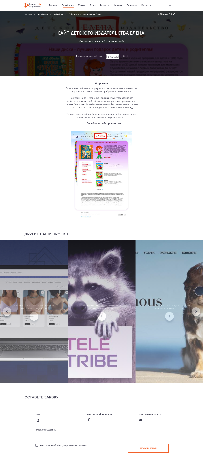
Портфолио (69, 5)
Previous (7, 330)
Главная (55, 5)
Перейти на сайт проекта (101, 123)
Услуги (83, 5)
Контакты (148, 5)
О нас (94, 5)
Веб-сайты (60, 14)
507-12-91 (165, 13)
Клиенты (106, 5)
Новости (119, 5)
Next (196, 330)
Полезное (133, 5)
